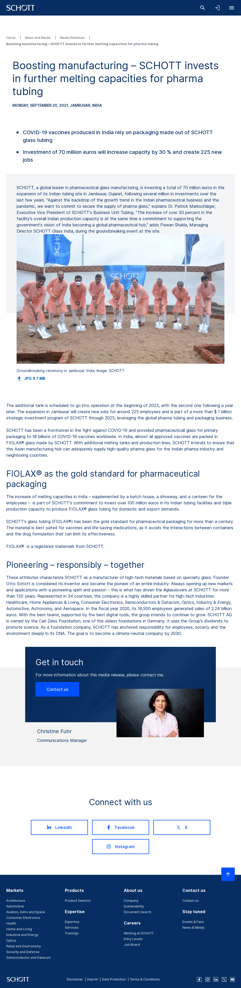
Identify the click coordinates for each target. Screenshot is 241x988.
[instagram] (207, 979)
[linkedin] (216, 979)
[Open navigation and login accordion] (217, 8)
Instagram (120, 846)
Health (11, 923)
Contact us (57, 689)
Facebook (120, 827)
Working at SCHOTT (139, 933)
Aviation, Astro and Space (25, 912)
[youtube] (232, 979)
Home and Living (19, 929)
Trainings (72, 933)
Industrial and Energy (22, 935)
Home (11, 38)
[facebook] (199, 979)
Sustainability (134, 906)
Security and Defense (22, 952)
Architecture (15, 901)
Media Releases (73, 38)
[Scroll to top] (228, 874)
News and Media (38, 38)
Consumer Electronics (23, 918)
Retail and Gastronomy (23, 946)
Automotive (15, 906)
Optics (11, 940)
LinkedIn (59, 827)
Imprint (92, 979)
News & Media (193, 927)
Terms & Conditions (145, 979)
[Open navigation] (232, 8)
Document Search (137, 912)
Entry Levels (133, 939)
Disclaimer (75, 979)
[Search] (202, 8)
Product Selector (78, 901)
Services (72, 927)
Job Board (132, 945)
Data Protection (114, 979)
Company (131, 901)
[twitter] (224, 979)
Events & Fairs (193, 922)
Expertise (72, 922)
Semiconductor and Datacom (28, 958)
